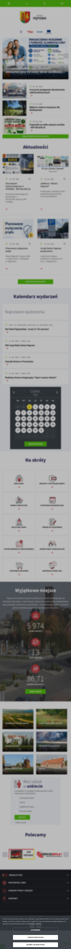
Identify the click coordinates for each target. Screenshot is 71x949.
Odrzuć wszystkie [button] (36, 937)
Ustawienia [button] (35, 930)
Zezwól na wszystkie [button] (35, 944)
